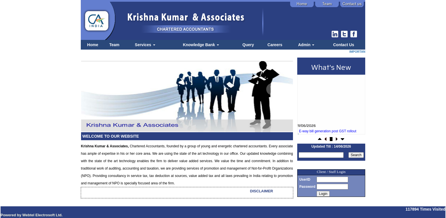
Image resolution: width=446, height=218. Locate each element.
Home (92, 44)
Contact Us (343, 44)
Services (145, 44)
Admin (306, 44)
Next (272, 89)
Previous (100, 89)
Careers (274, 44)
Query (248, 44)
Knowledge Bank (201, 44)
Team (114, 44)
